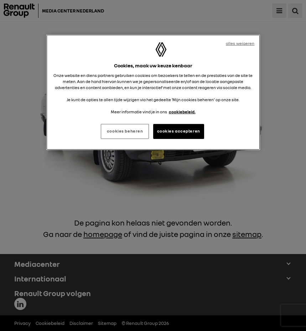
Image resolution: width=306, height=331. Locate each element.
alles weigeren (240, 43)
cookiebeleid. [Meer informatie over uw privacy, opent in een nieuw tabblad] (182, 111)
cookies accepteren (178, 131)
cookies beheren (125, 131)
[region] (153, 92)
